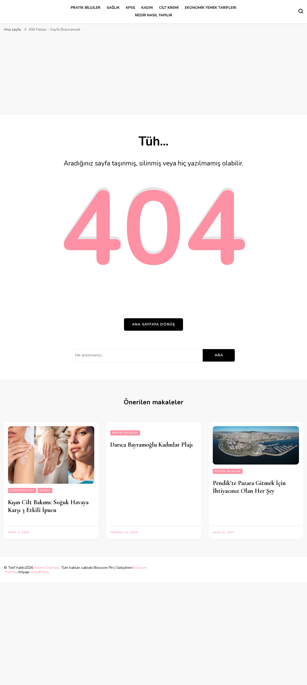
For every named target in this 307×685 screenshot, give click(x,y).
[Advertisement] (153, 76)
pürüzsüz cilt (22, 490)
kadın (147, 7)
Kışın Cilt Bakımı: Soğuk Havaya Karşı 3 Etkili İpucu (48, 506)
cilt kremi (169, 7)
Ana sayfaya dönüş (153, 324)
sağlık (113, 7)
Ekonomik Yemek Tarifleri (210, 7)
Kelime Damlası (46, 567)
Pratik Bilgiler (85, 7)
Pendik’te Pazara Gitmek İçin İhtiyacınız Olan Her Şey (249, 487)
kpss (130, 7)
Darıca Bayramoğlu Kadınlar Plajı (151, 444)
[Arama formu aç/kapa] (300, 11)
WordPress (40, 572)
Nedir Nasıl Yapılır (153, 15)
